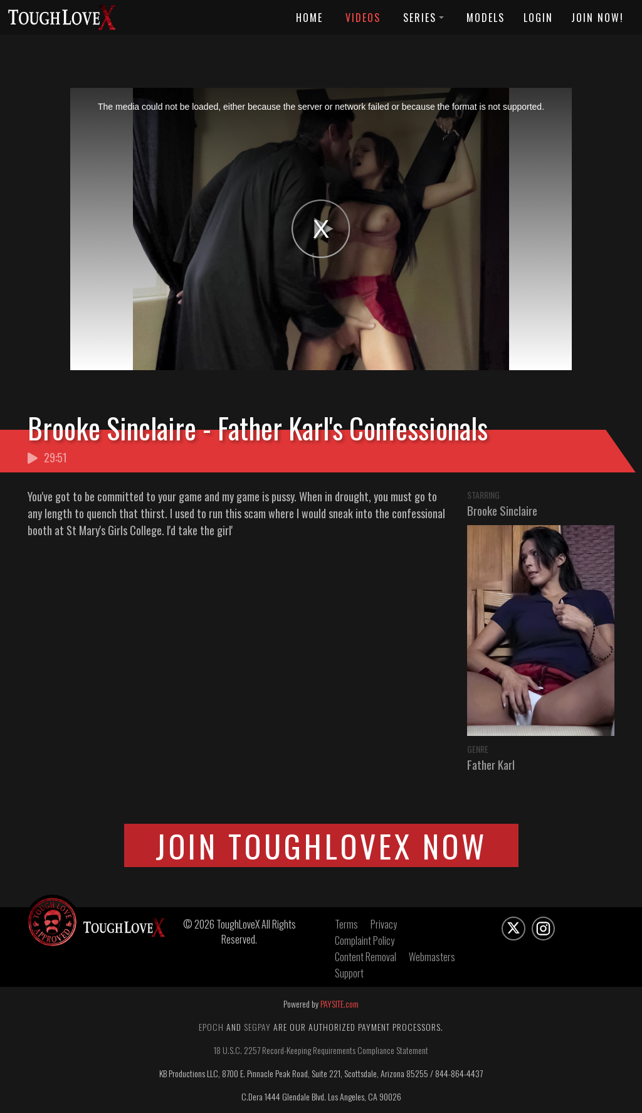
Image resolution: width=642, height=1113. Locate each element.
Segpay (257, 1026)
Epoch (211, 1026)
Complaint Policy (364, 940)
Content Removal (365, 956)
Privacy (384, 924)
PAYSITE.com (339, 1003)
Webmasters (432, 956)
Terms (346, 924)
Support (349, 973)
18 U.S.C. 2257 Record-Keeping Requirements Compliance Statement (321, 1050)
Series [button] (423, 17)
